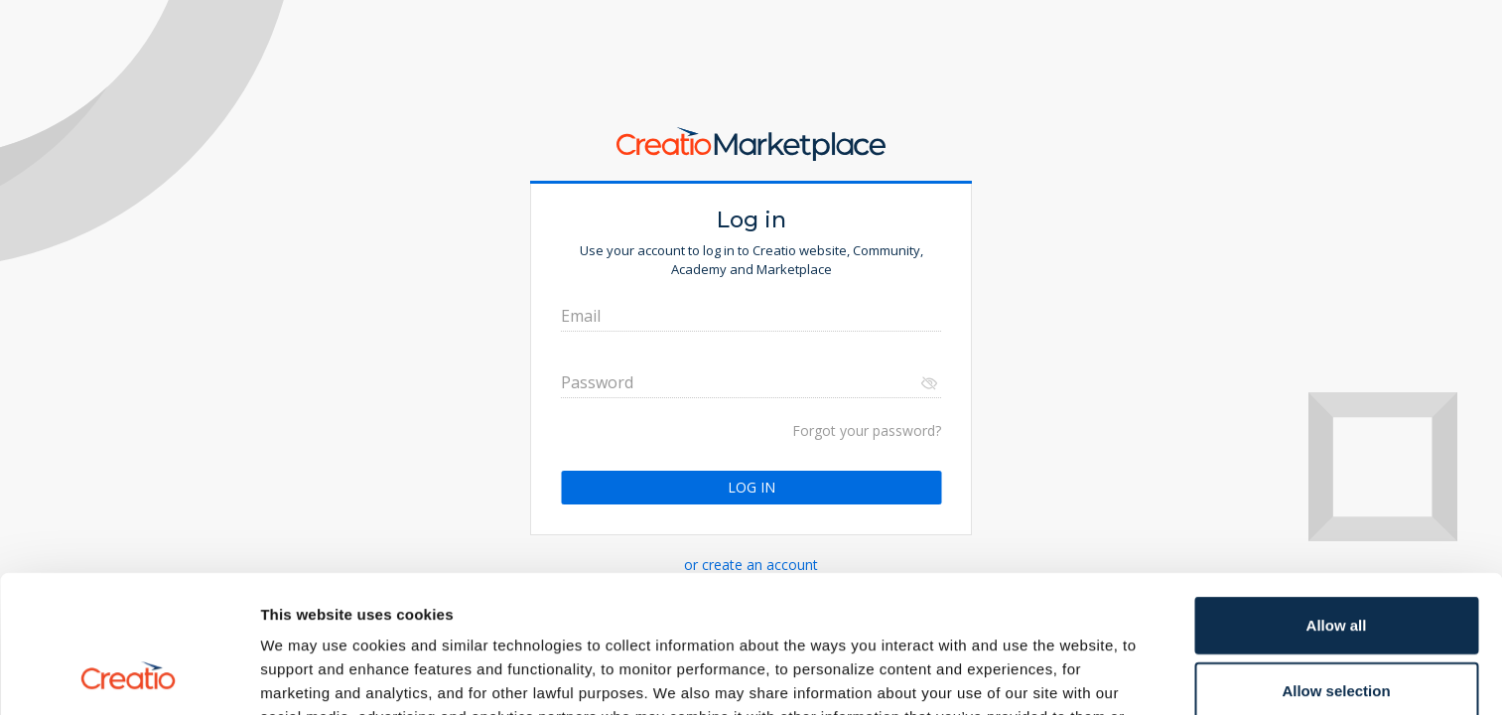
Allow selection (1336, 561)
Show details (1042, 675)
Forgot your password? (866, 430)
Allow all (1336, 496)
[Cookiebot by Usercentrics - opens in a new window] (128, 676)
